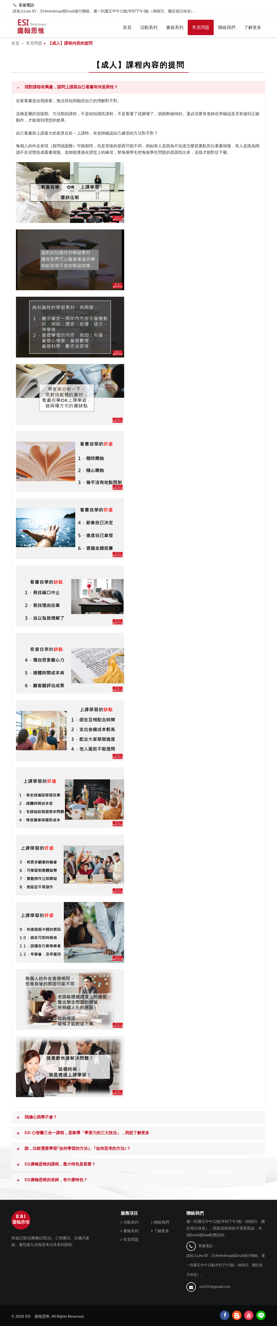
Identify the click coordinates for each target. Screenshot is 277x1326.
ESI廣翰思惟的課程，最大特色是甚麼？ (55, 1164)
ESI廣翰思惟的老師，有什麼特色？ (51, 1180)
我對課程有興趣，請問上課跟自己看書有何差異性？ (66, 87)
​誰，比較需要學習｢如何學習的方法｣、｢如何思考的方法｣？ (73, 1148)
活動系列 (148, 27)
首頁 (127, 27)
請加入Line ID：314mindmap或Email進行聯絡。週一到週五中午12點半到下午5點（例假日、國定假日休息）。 (106, 11)
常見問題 (200, 27)
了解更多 (252, 27)
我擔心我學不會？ (36, 1117)
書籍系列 (174, 27)
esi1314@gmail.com (214, 1286)
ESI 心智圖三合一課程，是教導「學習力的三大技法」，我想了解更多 (82, 1133)
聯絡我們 (226, 27)
